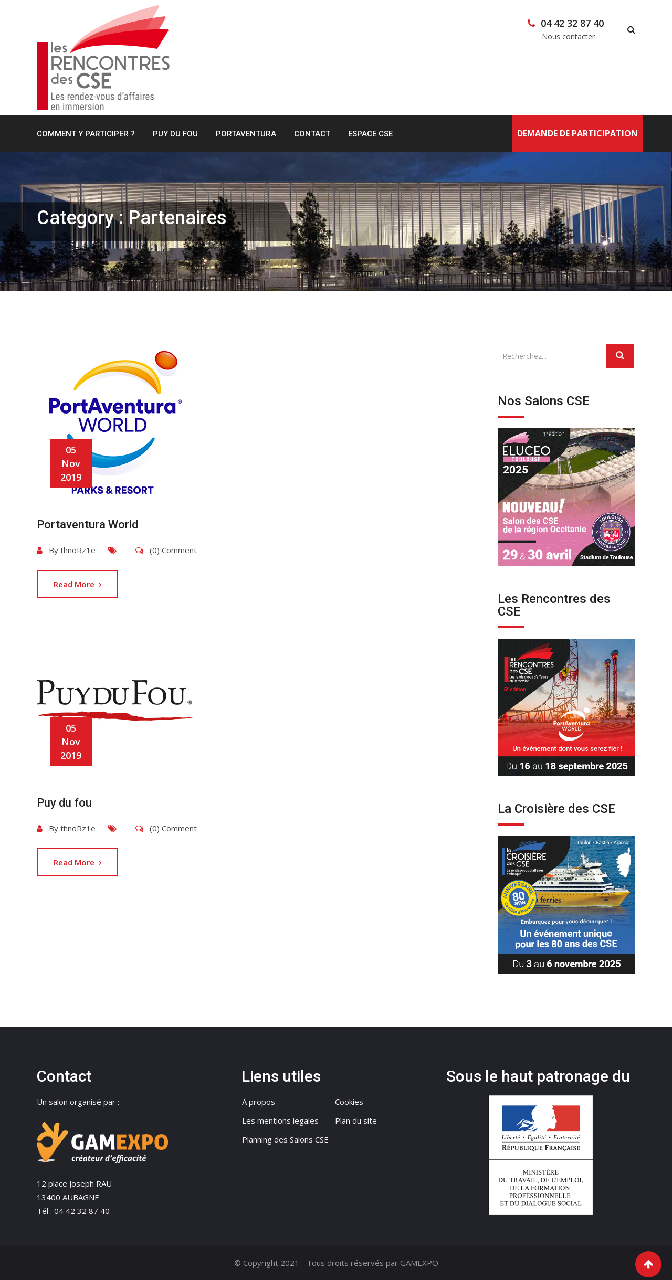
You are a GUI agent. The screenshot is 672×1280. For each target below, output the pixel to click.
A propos (258, 1101)
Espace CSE (370, 134)
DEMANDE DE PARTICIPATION (577, 133)
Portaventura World (87, 524)
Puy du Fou (175, 134)
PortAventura (246, 134)
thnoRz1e (78, 550)
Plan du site (356, 1120)
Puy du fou (64, 802)
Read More (77, 584)
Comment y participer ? (86, 134)
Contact (312, 134)
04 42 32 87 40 (572, 23)
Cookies (349, 1101)
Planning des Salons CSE (285, 1139)
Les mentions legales (280, 1120)
